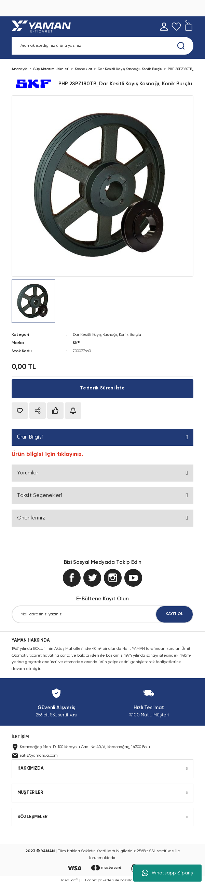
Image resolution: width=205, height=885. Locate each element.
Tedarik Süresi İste (102, 388)
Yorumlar (27, 472)
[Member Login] (164, 26)
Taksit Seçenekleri (39, 495)
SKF (76, 343)
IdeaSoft (69, 880)
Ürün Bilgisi (30, 437)
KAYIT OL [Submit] (174, 614)
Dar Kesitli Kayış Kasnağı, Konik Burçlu (107, 335)
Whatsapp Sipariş (167, 873)
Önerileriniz (31, 517)
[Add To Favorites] (20, 410)
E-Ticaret (89, 880)
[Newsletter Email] (102, 614)
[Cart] (188, 26)
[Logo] (42, 26)
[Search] (102, 46)
